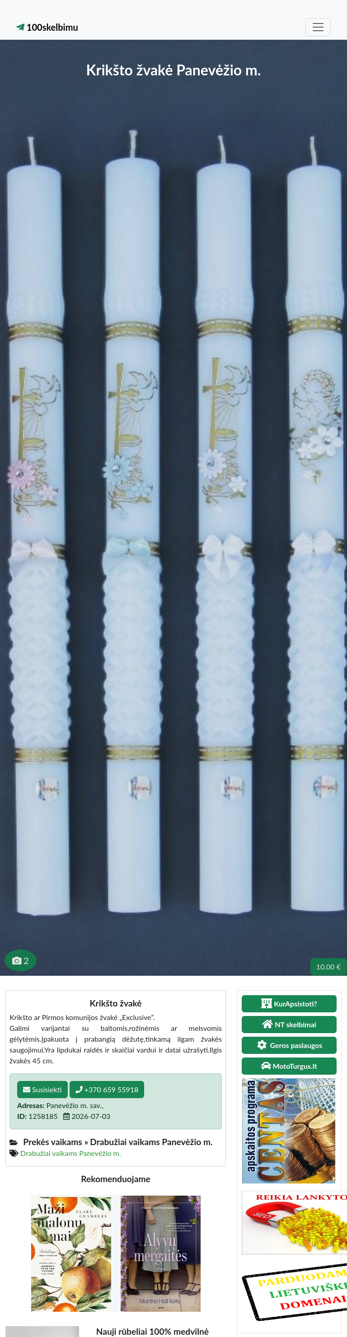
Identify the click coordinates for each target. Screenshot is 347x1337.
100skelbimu (47, 27)
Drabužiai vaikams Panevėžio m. (70, 1153)
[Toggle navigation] (318, 27)
